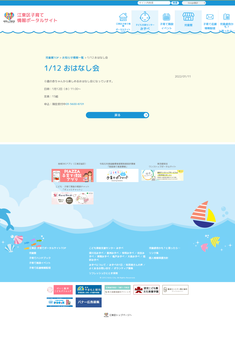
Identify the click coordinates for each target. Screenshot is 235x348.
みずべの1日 (116, 292)
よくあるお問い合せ (100, 295)
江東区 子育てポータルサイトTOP (47, 275)
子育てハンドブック (40, 285)
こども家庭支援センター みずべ (106, 275)
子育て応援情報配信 (40, 295)
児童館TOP (52, 57)
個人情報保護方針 (158, 285)
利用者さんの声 (134, 292)
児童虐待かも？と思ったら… (164, 275)
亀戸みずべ (118, 284)
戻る (117, 115)
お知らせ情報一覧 (73, 57)
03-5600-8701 (75, 104)
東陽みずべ (103, 284)
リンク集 (154, 280)
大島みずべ (134, 284)
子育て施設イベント (40, 290)
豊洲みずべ (113, 280)
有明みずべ (128, 280)
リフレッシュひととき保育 (103, 300)
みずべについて (97, 292)
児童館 (32, 280)
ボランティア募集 (123, 295)
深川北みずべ (96, 280)
